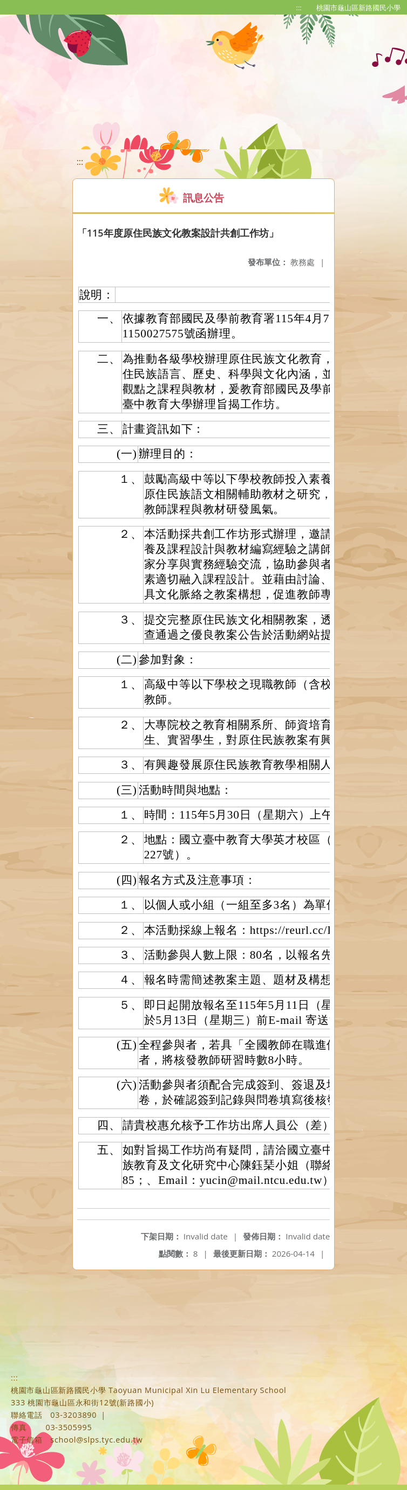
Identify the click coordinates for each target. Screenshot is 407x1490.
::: (299, 7)
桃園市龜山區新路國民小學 (358, 7)
